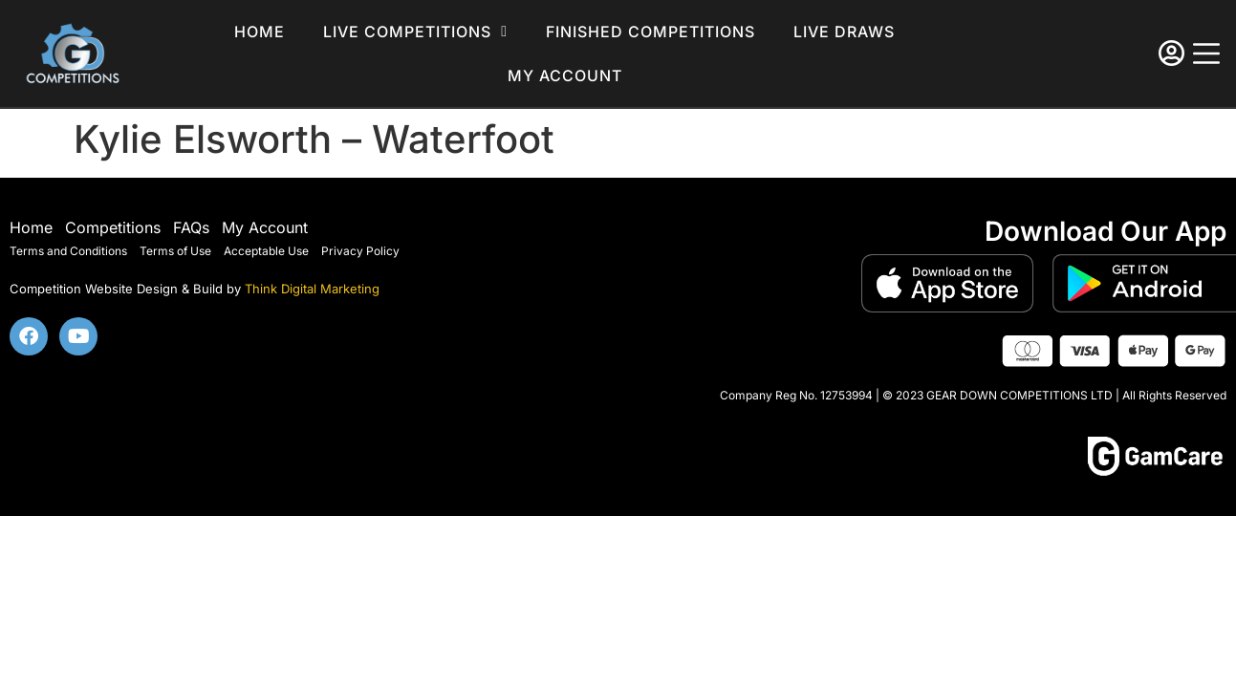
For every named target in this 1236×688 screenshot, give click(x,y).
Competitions (113, 227)
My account (565, 75)
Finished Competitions (650, 31)
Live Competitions (415, 31)
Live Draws (844, 31)
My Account (265, 227)
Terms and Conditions (68, 251)
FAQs (191, 227)
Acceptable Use (266, 251)
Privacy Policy (360, 251)
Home (259, 31)
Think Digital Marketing (312, 288)
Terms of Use (175, 251)
